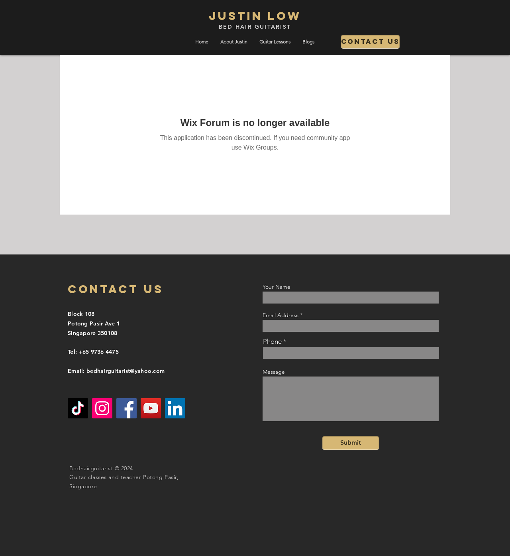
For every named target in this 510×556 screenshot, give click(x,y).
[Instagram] (102, 408)
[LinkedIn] (175, 408)
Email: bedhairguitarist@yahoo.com (116, 371)
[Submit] (350, 443)
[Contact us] (370, 42)
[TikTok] (78, 408)
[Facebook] (126, 408)
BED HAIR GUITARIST (255, 26)
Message (274, 372)
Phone (272, 341)
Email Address (280, 315)
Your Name (276, 287)
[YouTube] (151, 408)
